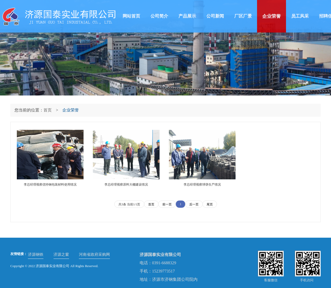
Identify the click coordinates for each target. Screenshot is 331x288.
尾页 (210, 204)
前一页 (167, 204)
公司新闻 (215, 16)
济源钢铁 (35, 254)
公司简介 (159, 16)
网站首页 (131, 16)
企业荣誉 (271, 16)
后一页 (194, 204)
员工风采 (300, 16)
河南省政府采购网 (94, 254)
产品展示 (187, 16)
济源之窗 (61, 254)
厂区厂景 (243, 16)
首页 (47, 110)
